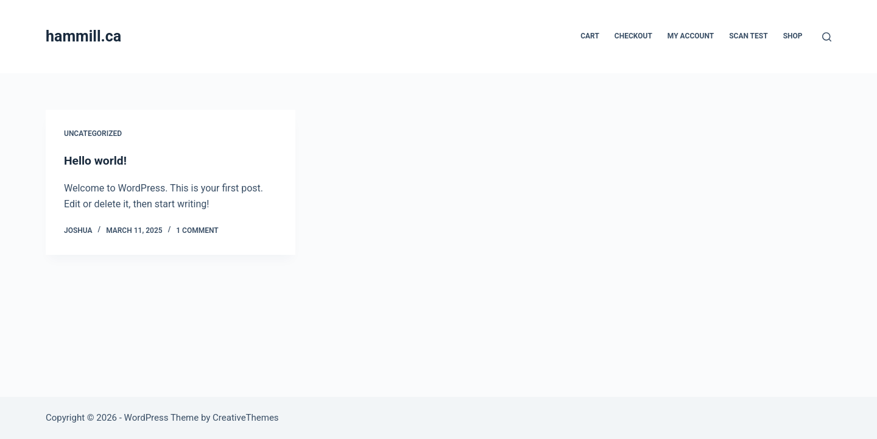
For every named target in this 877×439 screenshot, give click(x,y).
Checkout (633, 36)
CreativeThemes (246, 417)
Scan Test (748, 36)
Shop (793, 36)
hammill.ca (83, 36)
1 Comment (197, 230)
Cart (589, 36)
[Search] (826, 36)
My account (690, 36)
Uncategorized (93, 133)
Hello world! (96, 160)
